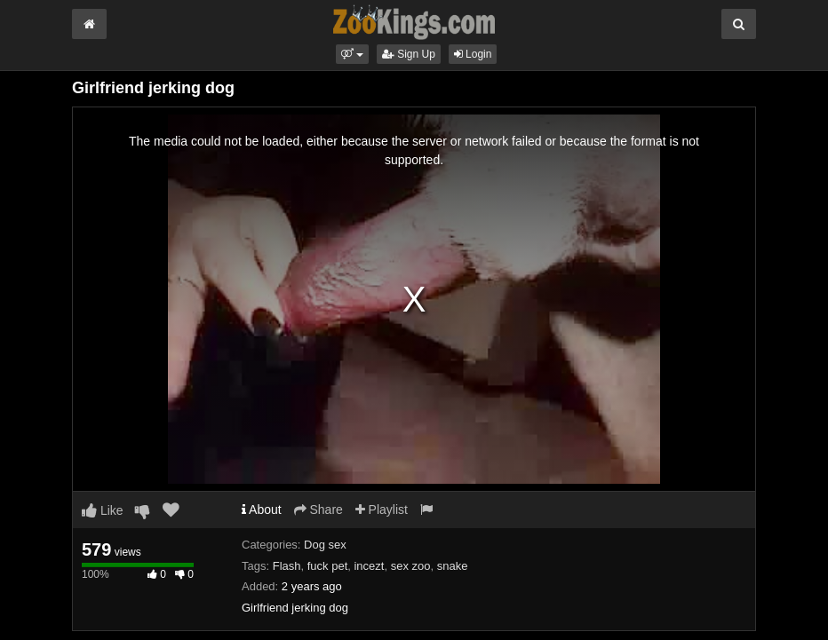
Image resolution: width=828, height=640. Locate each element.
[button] (352, 54)
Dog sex (325, 544)
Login (473, 54)
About (262, 509)
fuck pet (327, 566)
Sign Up (408, 54)
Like (102, 510)
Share (318, 509)
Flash (287, 566)
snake (452, 566)
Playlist (381, 509)
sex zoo (411, 566)
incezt (369, 566)
